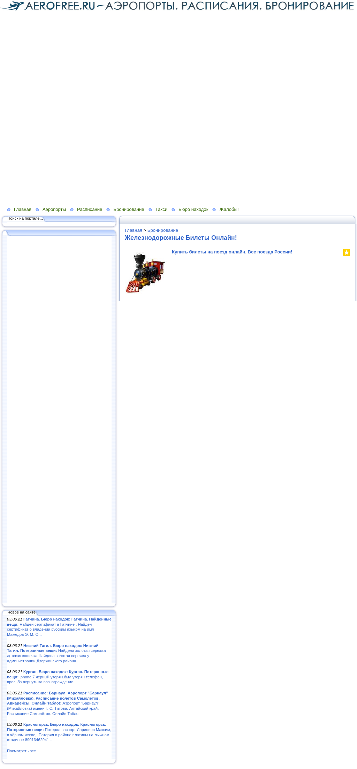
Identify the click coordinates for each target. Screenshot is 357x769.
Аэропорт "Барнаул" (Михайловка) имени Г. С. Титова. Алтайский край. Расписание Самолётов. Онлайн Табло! (57, 703)
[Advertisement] (134, 60)
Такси (161, 209)
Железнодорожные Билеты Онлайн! (181, 237)
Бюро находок (193, 209)
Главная (22, 209)
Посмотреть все (21, 751)
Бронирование (128, 209)
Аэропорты (54, 209)
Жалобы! (228, 209)
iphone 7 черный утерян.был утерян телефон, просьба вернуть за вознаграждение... (57, 677)
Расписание (89, 209)
